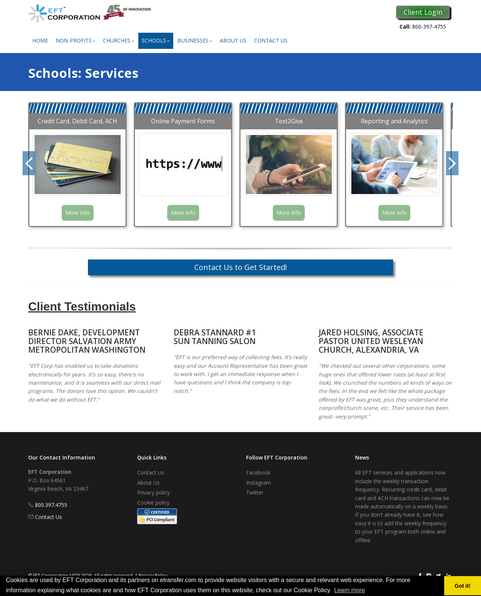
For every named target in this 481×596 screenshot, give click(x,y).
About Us (233, 40)
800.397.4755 (51, 504)
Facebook (258, 472)
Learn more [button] (349, 590)
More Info (77, 212)
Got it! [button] (462, 586)
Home (40, 40)
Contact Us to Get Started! (240, 267)
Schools (156, 40)
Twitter (254, 492)
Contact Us (270, 40)
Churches (118, 40)
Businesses (194, 40)
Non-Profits (75, 40)
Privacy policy (153, 492)
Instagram (258, 482)
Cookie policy (153, 502)
